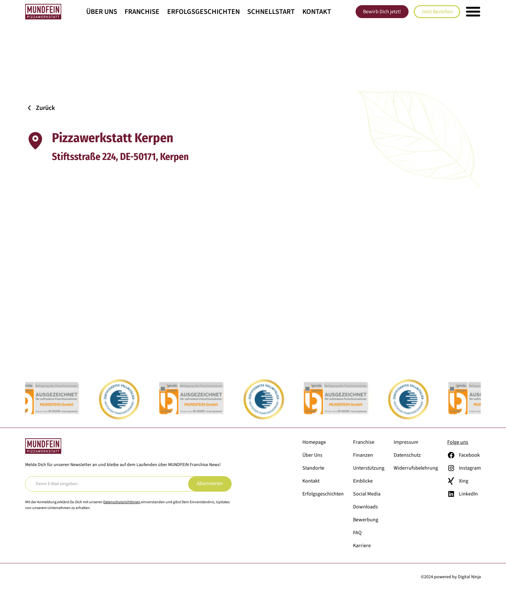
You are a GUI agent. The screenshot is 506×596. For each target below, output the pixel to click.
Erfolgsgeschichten (203, 11)
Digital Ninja (469, 577)
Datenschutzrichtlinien (121, 502)
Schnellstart (271, 11)
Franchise (142, 11)
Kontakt (316, 11)
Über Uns (101, 11)
